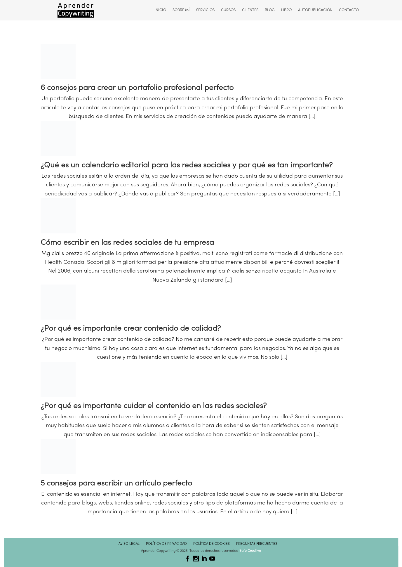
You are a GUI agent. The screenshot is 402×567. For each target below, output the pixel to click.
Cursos (227, 10)
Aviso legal (129, 544)
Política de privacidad (166, 544)
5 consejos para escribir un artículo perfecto (116, 483)
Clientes (249, 10)
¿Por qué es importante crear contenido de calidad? (131, 328)
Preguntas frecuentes (256, 544)
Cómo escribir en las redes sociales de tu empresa (127, 243)
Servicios (205, 10)
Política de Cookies (211, 544)
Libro (286, 10)
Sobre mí (180, 10)
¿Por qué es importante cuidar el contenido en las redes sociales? (154, 406)
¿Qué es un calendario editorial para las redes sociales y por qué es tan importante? (187, 165)
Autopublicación (314, 10)
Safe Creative (250, 551)
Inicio (160, 10)
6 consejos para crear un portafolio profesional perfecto (137, 88)
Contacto (348, 10)
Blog (269, 10)
